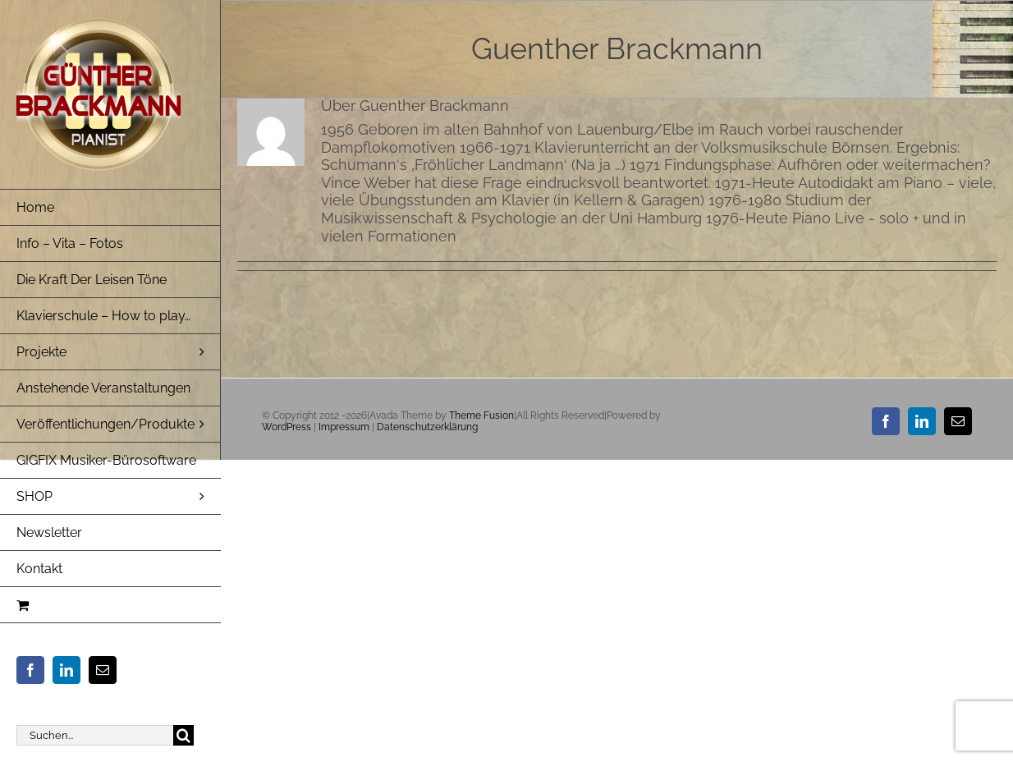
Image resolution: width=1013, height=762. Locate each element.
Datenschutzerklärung (427, 427)
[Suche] (183, 735)
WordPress (286, 427)
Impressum (344, 427)
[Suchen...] (94, 735)
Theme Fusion (481, 415)
